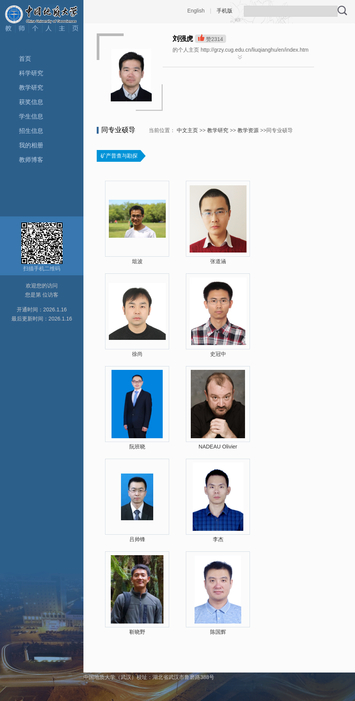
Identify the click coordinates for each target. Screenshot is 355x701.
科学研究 (31, 73)
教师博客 (31, 159)
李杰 (218, 539)
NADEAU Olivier (218, 447)
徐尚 (137, 354)
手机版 (224, 11)
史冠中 (218, 354)
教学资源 (248, 130)
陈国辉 (218, 632)
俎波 (137, 261)
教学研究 (31, 87)
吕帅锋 (137, 539)
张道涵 (218, 261)
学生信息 (31, 116)
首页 (25, 58)
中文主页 (187, 130)
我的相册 (31, 145)
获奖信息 (31, 102)
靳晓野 (137, 632)
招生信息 (31, 131)
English (196, 11)
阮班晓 (137, 447)
